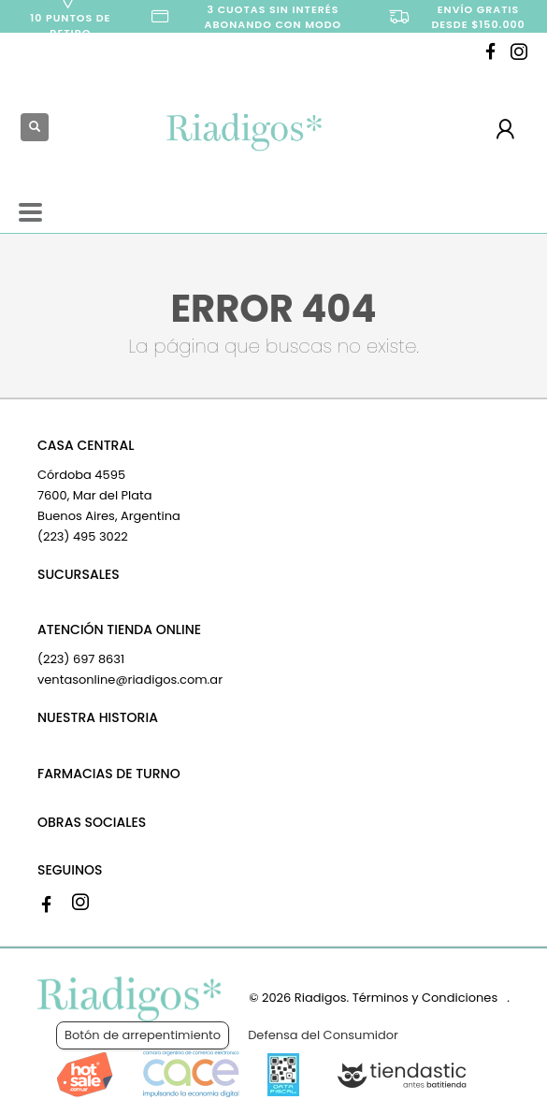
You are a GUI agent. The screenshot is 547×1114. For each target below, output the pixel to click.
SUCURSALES (78, 574)
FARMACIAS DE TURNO (108, 773)
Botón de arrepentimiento (143, 1035)
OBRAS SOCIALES (91, 822)
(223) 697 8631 (80, 659)
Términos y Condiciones (425, 997)
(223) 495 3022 (82, 536)
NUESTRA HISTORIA (97, 717)
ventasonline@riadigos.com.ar (130, 679)
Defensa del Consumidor (323, 1035)
